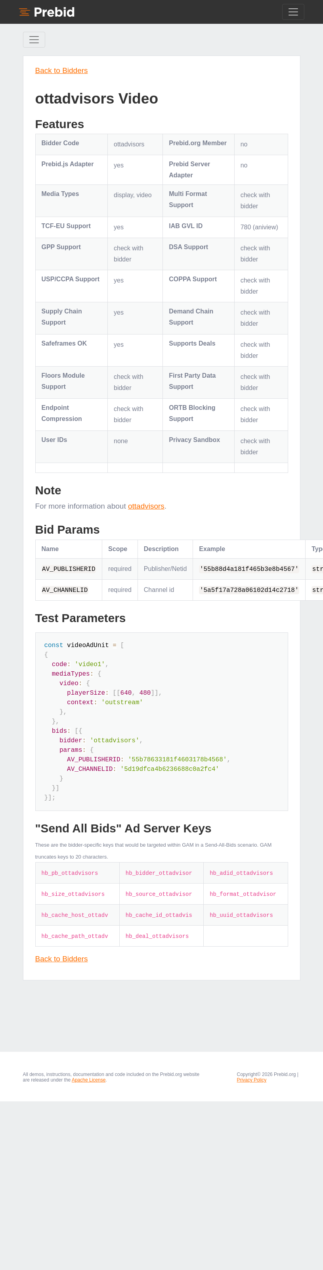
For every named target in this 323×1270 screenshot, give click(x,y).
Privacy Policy (252, 1080)
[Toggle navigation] (293, 12)
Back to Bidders (61, 70)
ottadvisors (146, 506)
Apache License (88, 1080)
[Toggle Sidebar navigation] (34, 40)
